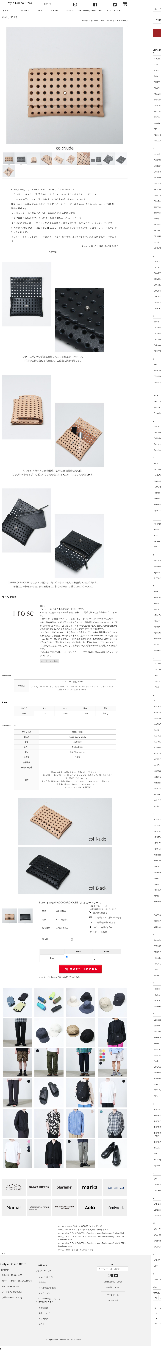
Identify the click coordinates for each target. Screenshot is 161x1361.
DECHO (136, 339)
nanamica (137, 825)
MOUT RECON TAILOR (143, 800)
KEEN (135, 609)
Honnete (136, 504)
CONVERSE (138, 285)
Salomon (136, 1020)
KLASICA (137, 633)
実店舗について (112, 1287)
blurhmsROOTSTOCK (142, 213)
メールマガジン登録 (47, 1288)
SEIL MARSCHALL (141, 1032)
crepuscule (137, 302)
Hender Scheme (139, 499)
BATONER (137, 178)
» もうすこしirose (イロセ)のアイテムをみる (59, 977)
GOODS (70, 10)
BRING (136, 230)
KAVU (135, 603)
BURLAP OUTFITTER (142, 248)
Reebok (136, 989)
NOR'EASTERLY (140, 890)
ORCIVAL (137, 921)
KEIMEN (136, 615)
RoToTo (136, 1001)
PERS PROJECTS (140, 952)
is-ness (136, 541)
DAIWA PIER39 (139, 334)
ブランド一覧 (113, 1295)
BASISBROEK (139, 172)
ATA (134, 129)
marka (135, 730)
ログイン (48, 4)
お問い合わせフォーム (11, 1297)
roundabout (137, 1006)
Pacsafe (136, 940)
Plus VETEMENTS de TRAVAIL (146, 958)
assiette (136, 123)
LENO (135, 676)
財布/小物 (120, 1233)
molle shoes (138, 789)
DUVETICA (137, 351)
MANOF (136, 712)
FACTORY (137, 401)
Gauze (135, 427)
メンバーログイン (46, 1277)
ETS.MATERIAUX (140, 376)
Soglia (135, 1061)
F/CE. (135, 395)
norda (135, 896)
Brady (135, 219)
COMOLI (136, 279)
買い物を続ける (100, 912)
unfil (134, 1179)
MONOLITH (137, 794)
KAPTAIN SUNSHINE (142, 597)
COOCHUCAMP (139, 291)
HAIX (135, 463)
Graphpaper (138, 450)
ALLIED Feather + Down (143, 82)
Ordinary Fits (138, 927)
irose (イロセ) (9, 17)
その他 (41, 1324)
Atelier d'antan (138, 135)
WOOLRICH (138, 1247)
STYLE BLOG (117, 11)
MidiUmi (136, 771)
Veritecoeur (137, 1210)
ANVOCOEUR (139, 106)
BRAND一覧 (84, 10)
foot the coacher (139, 407)
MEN (40, 10)
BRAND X (137, 225)
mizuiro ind (137, 783)
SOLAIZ (136, 1067)
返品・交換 (43, 1318)
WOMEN (25, 10)
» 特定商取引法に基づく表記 (102, 909)
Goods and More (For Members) (100, 1233)
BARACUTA (138, 160)
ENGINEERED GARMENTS (144, 370)
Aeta (134, 76)
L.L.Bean (136, 664)
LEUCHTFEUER (140, 681)
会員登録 (42, 1282)
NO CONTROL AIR (141, 878)
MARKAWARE (139, 736)
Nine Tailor (137, 861)
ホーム (61, 1226)
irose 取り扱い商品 (49, 661)
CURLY (136, 308)
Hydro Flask (138, 510)
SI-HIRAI (136, 1038)
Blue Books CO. (139, 201)
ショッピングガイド (44, 1302)
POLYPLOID (138, 964)
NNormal (136, 872)
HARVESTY (138, 475)
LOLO (135, 687)
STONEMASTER (140, 1079)
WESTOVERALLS (140, 1235)
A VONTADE (138, 59)
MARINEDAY (138, 724)
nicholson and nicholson (143, 855)
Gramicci (136, 444)
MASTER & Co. (139, 748)
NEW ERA (137, 849)
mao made (137, 718)
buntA (135, 242)
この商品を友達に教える (104, 922)
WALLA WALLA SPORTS (143, 1229)
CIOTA (135, 267)
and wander (137, 100)
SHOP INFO (96, 10)
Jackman (136, 567)
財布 (91, 1250)
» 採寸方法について (98, 906)
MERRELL (137, 759)
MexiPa (136, 765)
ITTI (134, 547)
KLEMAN (136, 639)
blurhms (136, 207)
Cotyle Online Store (55, 1340)
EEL (134, 364)
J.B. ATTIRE (138, 561)
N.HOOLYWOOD (140, 820)
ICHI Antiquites (139, 524)
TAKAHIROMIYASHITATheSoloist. (147, 1110)
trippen (135, 1165)
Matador (136, 753)
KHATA (136, 621)
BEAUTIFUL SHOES (141, 189)
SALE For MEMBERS (75, 1233)
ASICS (135, 117)
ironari (135, 530)
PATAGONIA (138, 946)
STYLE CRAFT (139, 1090)
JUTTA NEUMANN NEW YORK (146, 578)
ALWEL (136, 88)
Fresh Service (138, 413)
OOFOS (136, 915)
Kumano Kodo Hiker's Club (144, 650)
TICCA (135, 1148)
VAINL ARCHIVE (140, 1204)
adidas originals (139, 70)
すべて (6, 10)
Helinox (136, 493)
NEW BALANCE (139, 843)
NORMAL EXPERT (141, 902)
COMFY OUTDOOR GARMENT (146, 273)
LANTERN (137, 670)
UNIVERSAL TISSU (141, 1185)
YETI (135, 1266)
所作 (134, 1096)
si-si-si (135, 1043)
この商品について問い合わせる (107, 917)
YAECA (136, 1260)
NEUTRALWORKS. (141, 837)
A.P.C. (135, 65)
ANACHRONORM (140, 94)
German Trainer (139, 432)
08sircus (136, 1279)
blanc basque (138, 195)
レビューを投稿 (100, 932)
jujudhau (136, 572)
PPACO (136, 970)
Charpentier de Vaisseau (143, 261)
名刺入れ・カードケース (98, 1230)
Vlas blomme (138, 1216)
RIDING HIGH (138, 995)
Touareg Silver (139, 1160)
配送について (44, 1313)
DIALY (108, 10)
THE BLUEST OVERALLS (144, 1115)
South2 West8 (138, 1073)
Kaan (135, 592)
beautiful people (139, 183)
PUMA (135, 975)
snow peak (137, 1055)
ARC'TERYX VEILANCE (143, 111)
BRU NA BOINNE (140, 236)
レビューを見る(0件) (102, 927)
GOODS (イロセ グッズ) (91, 1226)
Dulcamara (137, 345)
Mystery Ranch (139, 806)
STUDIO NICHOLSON (142, 1084)
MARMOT (137, 742)
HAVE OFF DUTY (140, 487)
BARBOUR (137, 166)
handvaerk (137, 469)
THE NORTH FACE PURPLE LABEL (145, 1134)
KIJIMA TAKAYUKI (140, 627)
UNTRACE (137, 1190)
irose (135, 535)
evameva (136, 382)
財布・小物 (80, 1230)
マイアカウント (45, 1293)
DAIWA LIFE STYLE (141, 328)
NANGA (136, 831)
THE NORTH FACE (141, 1127)
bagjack (136, 154)
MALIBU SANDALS (141, 706)
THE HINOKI (138, 1121)
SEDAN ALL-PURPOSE (143, 1026)
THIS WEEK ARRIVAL (146, 20)
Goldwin (136, 438)
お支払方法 (43, 1308)
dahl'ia (135, 322)
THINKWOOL (138, 1142)
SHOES (54, 10)
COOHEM (137, 297)
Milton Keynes (138, 777)
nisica (135, 866)
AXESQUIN (137, 141)
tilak (134, 1154)
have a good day (140, 481)
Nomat (135, 884)
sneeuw (136, 1049)
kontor (135, 644)
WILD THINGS (139, 1241)
